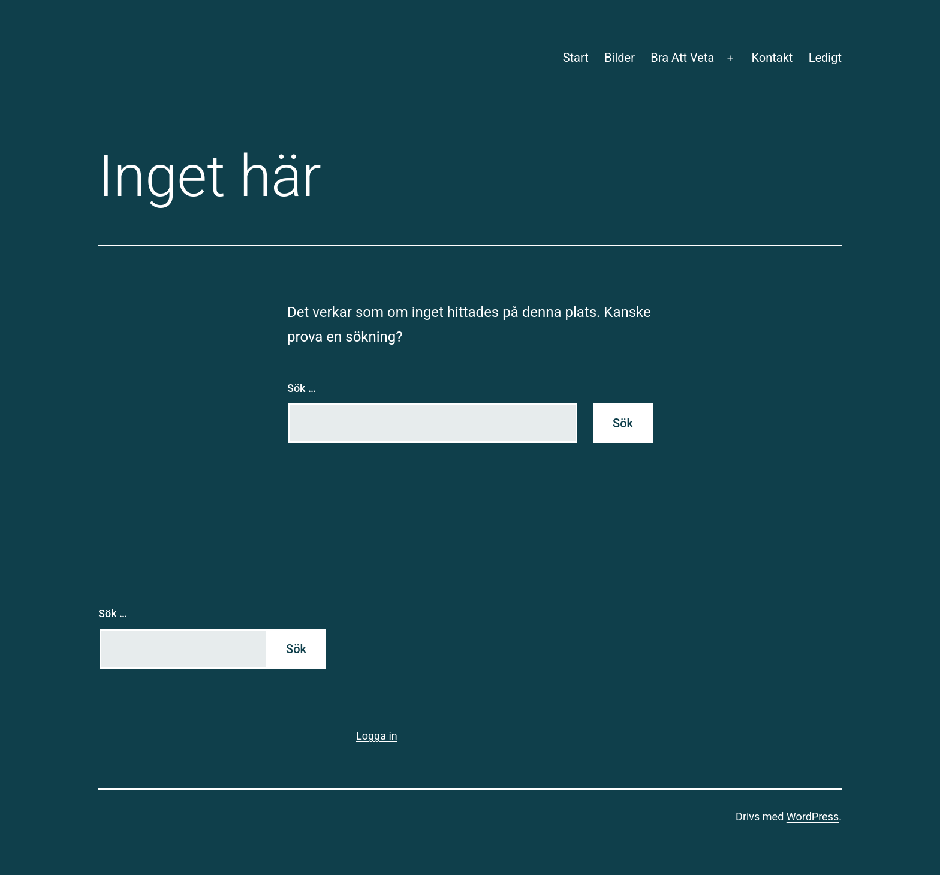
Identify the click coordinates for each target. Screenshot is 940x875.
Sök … (301, 388)
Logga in (376, 735)
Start (576, 57)
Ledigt (825, 57)
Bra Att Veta (682, 57)
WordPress (813, 816)
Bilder (619, 57)
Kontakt (772, 57)
